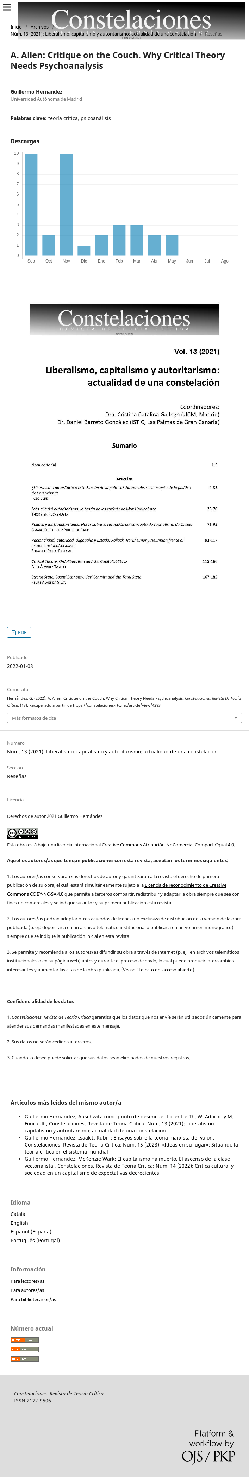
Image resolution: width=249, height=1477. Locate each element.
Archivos (40, 27)
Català (18, 1214)
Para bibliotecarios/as (33, 1299)
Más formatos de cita (34, 718)
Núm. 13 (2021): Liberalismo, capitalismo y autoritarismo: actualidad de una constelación (103, 34)
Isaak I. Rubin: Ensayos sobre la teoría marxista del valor (145, 1137)
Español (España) (31, 1231)
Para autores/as (27, 1290)
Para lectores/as (27, 1281)
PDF (21, 632)
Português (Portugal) (35, 1240)
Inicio (16, 27)
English (19, 1222)
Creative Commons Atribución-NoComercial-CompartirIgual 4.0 (168, 844)
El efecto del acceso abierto (164, 969)
